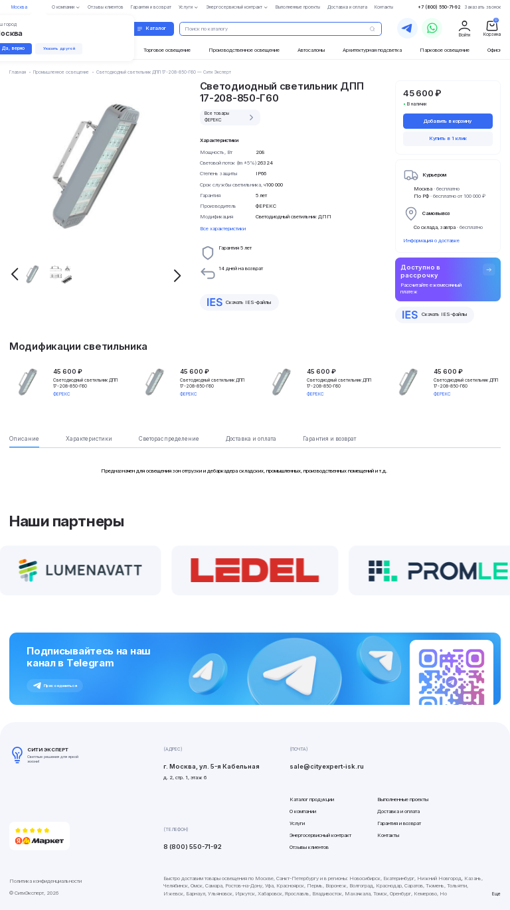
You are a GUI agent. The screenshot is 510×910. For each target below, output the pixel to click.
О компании (303, 811)
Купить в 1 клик (448, 138)
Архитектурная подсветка (372, 50)
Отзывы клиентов (309, 847)
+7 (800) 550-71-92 (439, 7)
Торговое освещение (167, 50)
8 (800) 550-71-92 (192, 846)
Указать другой (59, 48)
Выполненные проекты (402, 799)
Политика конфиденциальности (45, 881)
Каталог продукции (312, 799)
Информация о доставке (431, 241)
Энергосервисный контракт (320, 835)
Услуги (297, 823)
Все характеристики (223, 229)
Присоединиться (55, 685)
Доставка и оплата (398, 811)
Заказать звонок (483, 7)
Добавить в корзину (447, 121)
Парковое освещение (444, 50)
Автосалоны (311, 50)
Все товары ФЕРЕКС (230, 117)
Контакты (388, 835)
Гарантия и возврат (399, 823)
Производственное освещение (244, 50)
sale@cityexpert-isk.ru (327, 766)
